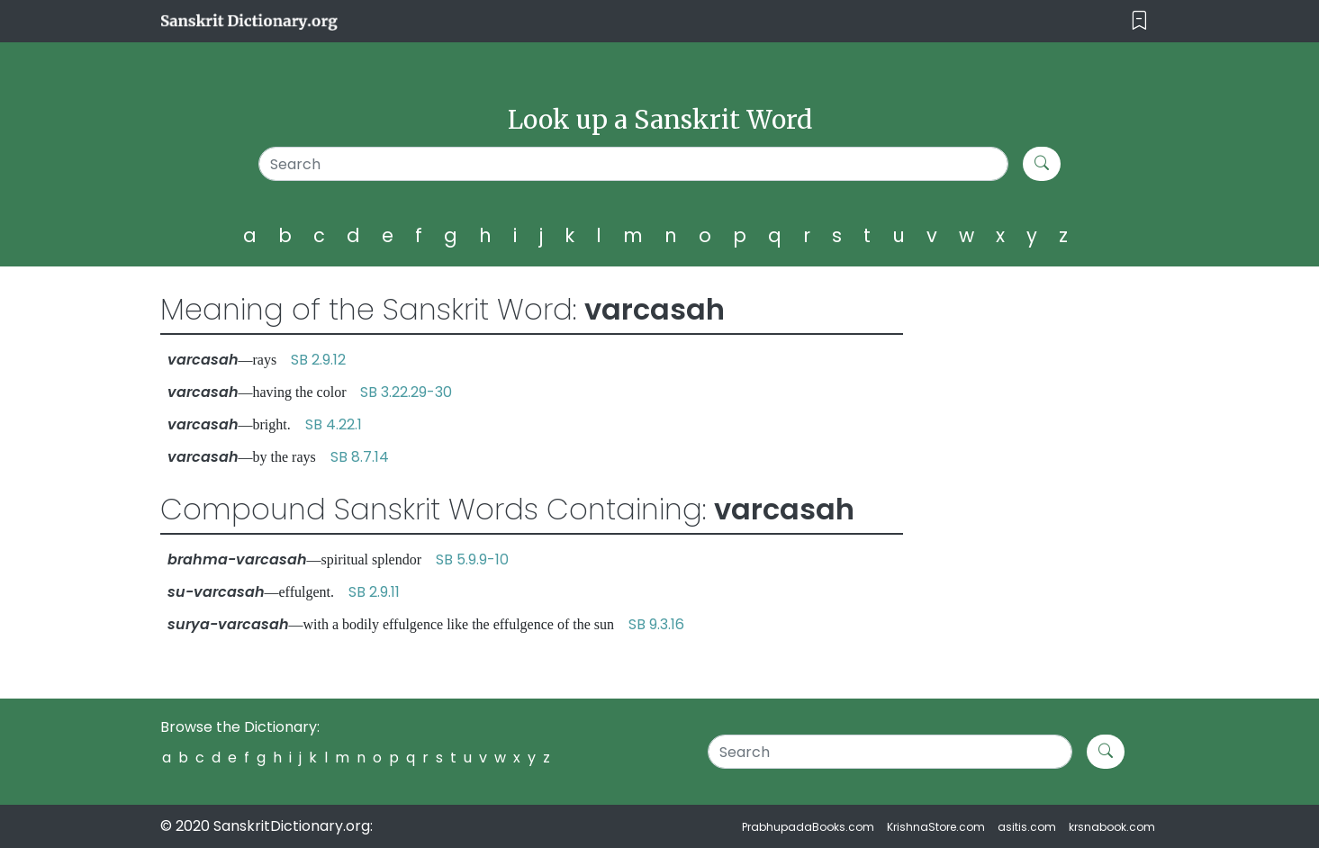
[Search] (633, 164)
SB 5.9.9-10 (472, 559)
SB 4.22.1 (333, 424)
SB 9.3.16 (656, 624)
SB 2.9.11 (374, 592)
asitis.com (1027, 826)
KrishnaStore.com (936, 826)
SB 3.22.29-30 (406, 392)
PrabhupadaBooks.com (808, 826)
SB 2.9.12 (318, 359)
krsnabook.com (1112, 826)
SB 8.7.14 (359, 457)
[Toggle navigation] (1139, 21)
